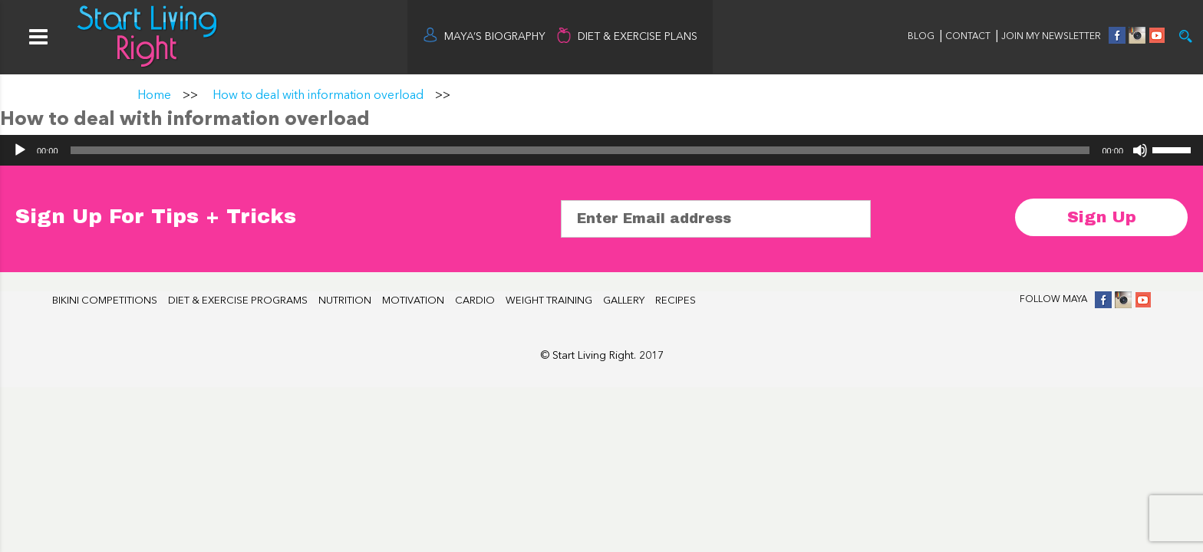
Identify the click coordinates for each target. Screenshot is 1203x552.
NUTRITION (344, 301)
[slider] (580, 150)
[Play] (20, 150)
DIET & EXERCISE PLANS (637, 36)
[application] (601, 150)
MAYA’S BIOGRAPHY (494, 36)
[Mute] (1140, 150)
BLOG (921, 36)
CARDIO (475, 301)
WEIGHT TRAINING (549, 301)
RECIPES (675, 301)
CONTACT (969, 36)
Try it (1185, 36)
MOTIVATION (413, 301)
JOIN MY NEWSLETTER (1051, 36)
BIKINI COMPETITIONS (104, 301)
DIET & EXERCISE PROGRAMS (238, 301)
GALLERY (623, 301)
